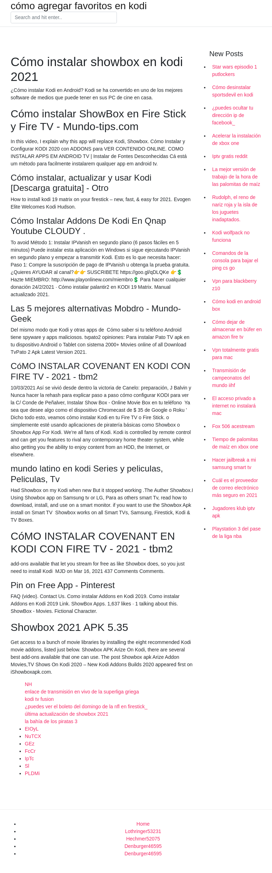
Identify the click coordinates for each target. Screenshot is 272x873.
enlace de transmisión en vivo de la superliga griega (82, 692)
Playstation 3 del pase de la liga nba (236, 532)
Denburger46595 (143, 846)
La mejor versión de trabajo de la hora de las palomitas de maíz (236, 176)
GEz (29, 743)
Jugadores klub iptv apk (233, 511)
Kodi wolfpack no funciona (231, 236)
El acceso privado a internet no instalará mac (234, 406)
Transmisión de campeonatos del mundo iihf (231, 378)
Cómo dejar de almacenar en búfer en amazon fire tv (237, 329)
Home (142, 824)
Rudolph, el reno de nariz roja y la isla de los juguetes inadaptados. (234, 208)
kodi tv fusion (39, 699)
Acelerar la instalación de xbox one (236, 139)
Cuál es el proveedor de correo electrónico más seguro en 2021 (235, 487)
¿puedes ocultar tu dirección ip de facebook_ (232, 115)
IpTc (29, 758)
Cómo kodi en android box (236, 305)
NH (28, 684)
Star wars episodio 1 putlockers (234, 70)
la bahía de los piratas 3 (51, 721)
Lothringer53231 (143, 831)
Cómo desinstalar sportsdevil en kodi (232, 91)
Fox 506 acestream (233, 426)
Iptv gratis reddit (230, 156)
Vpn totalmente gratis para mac (235, 353)
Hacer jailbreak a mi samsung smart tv (234, 463)
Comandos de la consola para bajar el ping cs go (235, 260)
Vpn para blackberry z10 (234, 284)
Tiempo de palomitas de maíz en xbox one (235, 443)
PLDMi (32, 773)
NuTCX (33, 736)
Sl (27, 766)
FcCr (30, 751)
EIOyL (32, 729)
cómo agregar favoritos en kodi (79, 6)
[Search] (64, 18)
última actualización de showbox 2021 (66, 714)
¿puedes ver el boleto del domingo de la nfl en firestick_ (86, 706)
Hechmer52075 (143, 839)
